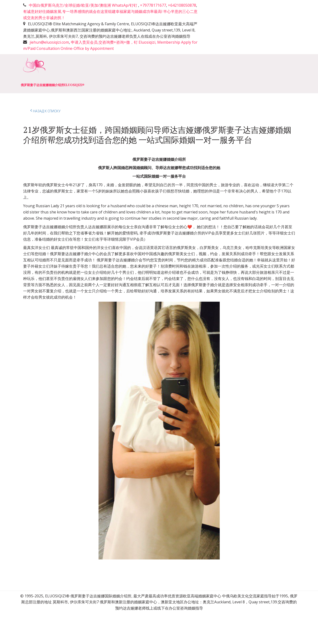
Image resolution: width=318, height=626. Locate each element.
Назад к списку (45, 110)
